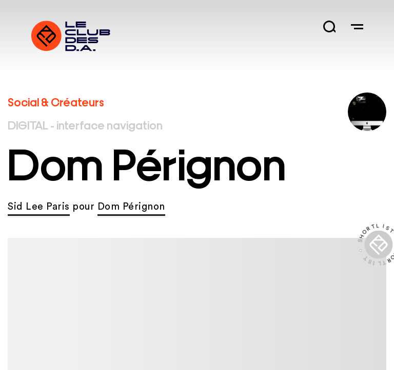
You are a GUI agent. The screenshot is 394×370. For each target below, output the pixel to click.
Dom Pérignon (131, 207)
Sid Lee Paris (39, 207)
